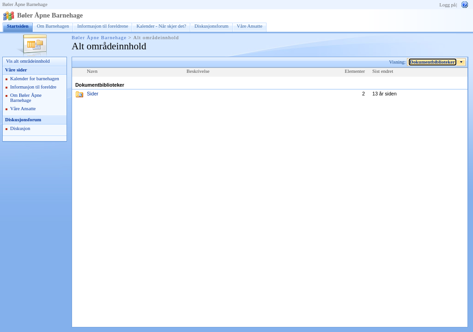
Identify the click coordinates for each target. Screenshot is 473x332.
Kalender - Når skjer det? (161, 26)
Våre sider (16, 69)
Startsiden (18, 26)
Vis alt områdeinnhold (28, 61)
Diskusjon (20, 128)
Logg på (447, 4)
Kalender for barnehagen (34, 78)
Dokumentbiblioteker (432, 62)
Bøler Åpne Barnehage (25, 4)
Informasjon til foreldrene (102, 26)
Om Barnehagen (53, 26)
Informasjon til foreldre (33, 86)
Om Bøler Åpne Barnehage (26, 98)
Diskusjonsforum (211, 26)
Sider (92, 93)
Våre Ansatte (249, 26)
